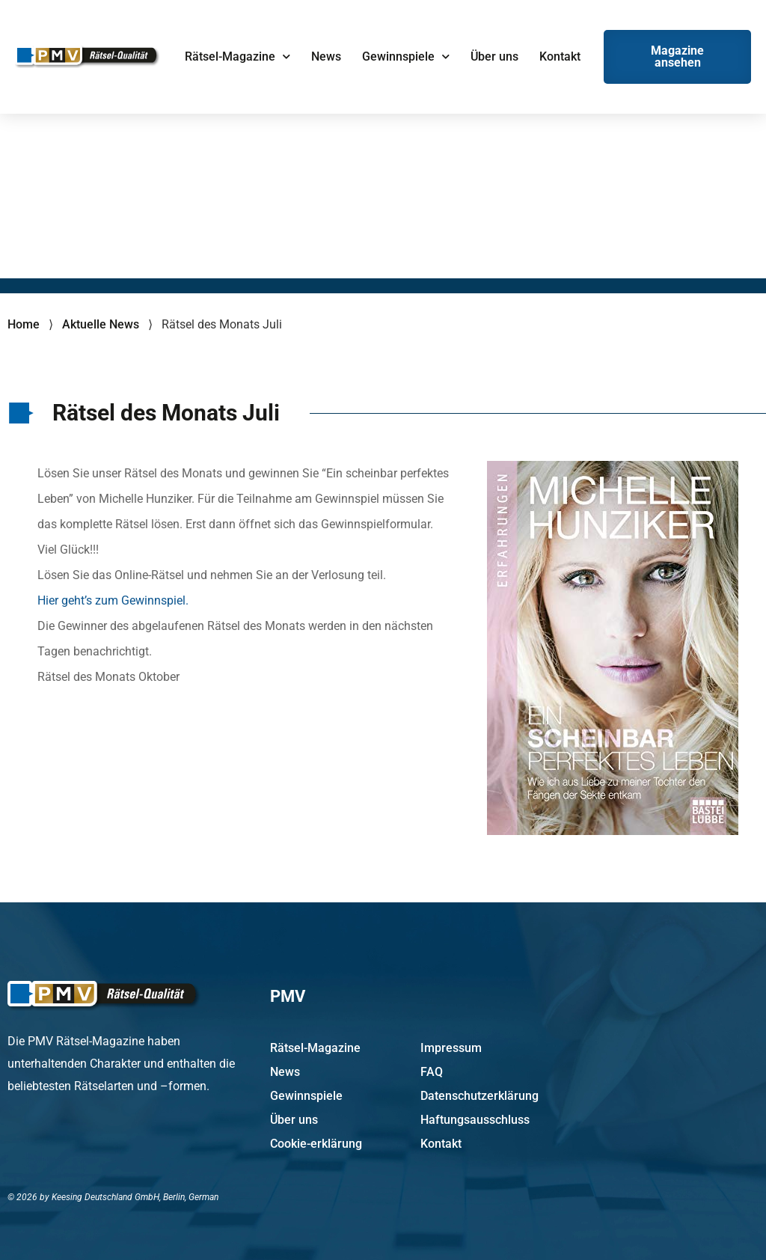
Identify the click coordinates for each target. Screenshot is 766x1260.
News (326, 56)
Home (23, 324)
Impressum (451, 1048)
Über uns (494, 56)
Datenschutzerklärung (479, 1096)
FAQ (431, 1072)
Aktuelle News (100, 324)
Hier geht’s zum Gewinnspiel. (113, 600)
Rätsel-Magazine (237, 56)
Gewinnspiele (406, 56)
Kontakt (559, 56)
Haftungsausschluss (475, 1120)
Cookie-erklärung (316, 1144)
